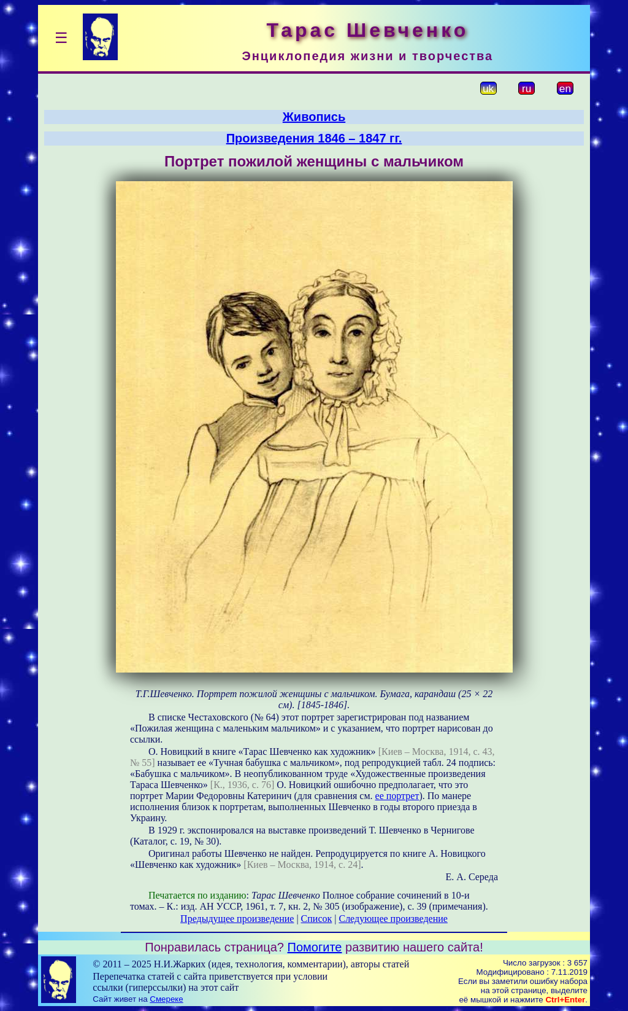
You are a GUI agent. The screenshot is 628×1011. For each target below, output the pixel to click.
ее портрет (397, 795)
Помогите (315, 947)
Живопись (314, 116)
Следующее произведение (393, 918)
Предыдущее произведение (237, 918)
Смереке (166, 999)
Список (316, 918)
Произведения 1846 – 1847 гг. (314, 138)
